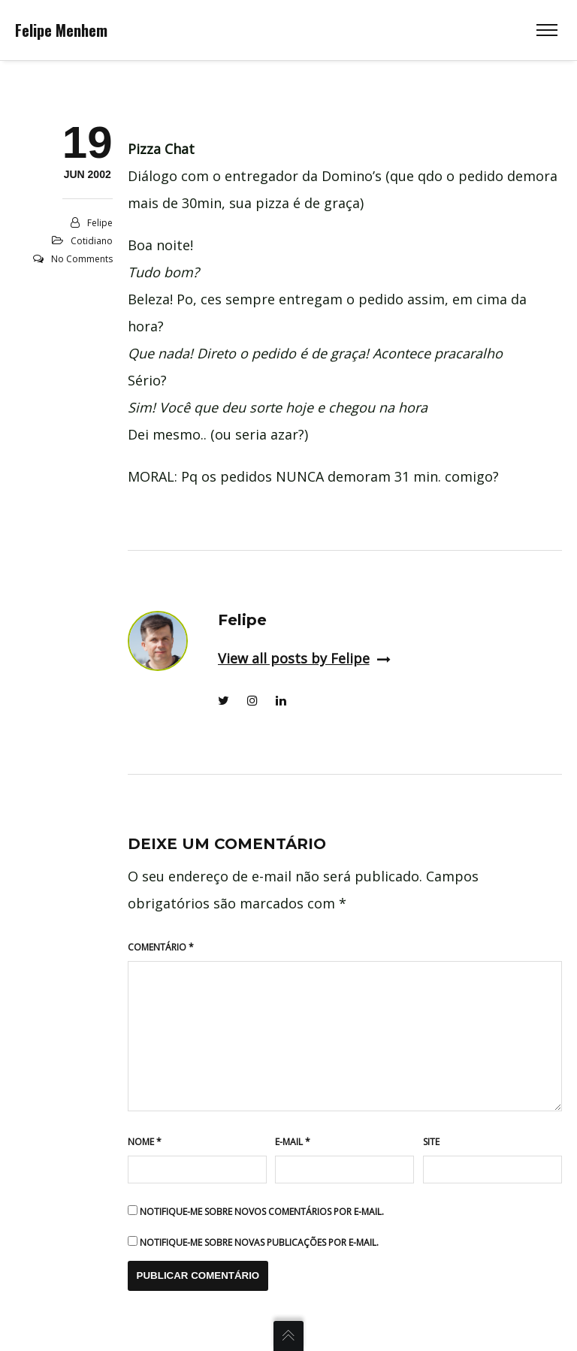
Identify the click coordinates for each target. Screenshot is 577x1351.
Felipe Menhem (61, 30)
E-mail (292, 1141)
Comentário (161, 947)
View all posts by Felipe (304, 658)
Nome (145, 1141)
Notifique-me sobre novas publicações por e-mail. (259, 1242)
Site (431, 1141)
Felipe (100, 222)
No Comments (82, 258)
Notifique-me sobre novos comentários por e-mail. (262, 1211)
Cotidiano (92, 240)
